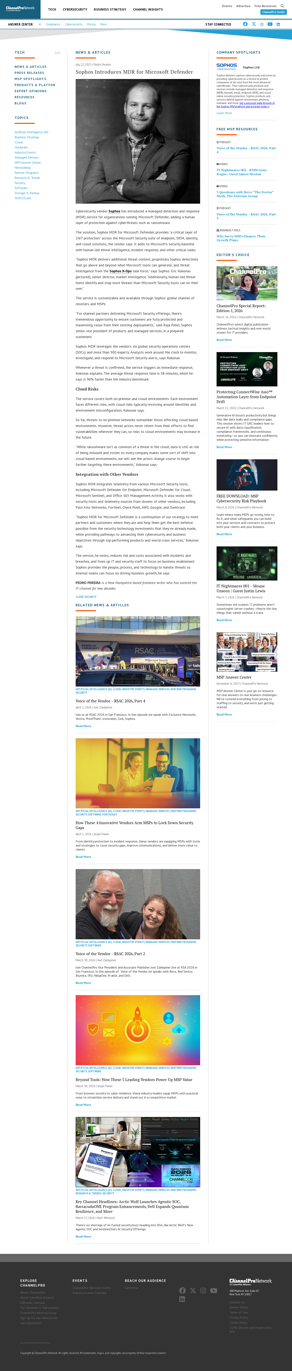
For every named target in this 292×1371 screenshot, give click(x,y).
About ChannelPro (32, 1292)
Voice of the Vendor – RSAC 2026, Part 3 (246, 216)
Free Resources (265, 6)
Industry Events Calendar (90, 1293)
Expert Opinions (31, 91)
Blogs (21, 103)
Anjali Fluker (101, 834)
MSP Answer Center (28, 162)
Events (227, 6)
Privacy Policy (239, 1317)
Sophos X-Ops (121, 271)
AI (40, 24)
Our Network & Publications (39, 1308)
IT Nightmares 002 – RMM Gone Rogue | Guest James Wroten (242, 172)
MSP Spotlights (30, 79)
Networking (22, 167)
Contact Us (237, 1302)
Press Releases (29, 73)
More (103, 24)
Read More (83, 726)
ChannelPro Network (251, 317)
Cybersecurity (75, 9)
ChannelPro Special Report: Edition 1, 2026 (241, 308)
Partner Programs (27, 173)
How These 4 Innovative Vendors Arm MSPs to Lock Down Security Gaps (134, 825)
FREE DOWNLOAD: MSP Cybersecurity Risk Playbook (241, 498)
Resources (25, 97)
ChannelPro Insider (273, 12)
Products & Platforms (38, 85)
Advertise (243, 6)
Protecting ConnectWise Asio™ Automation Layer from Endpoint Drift (246, 396)
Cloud (19, 142)
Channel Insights (148, 9)
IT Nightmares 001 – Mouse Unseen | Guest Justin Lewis (241, 588)
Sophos (114, 211)
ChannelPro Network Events (92, 1288)
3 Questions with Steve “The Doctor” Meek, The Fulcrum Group (245, 194)
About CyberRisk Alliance (37, 1297)
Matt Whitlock (106, 1218)
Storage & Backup (27, 193)
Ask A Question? (31, 1323)
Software (21, 188)
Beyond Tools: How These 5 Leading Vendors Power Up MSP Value (134, 1079)
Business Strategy (110, 9)
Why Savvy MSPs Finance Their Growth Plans (241, 238)
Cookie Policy (238, 1322)
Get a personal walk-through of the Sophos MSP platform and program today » (246, 104)
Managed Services (27, 157)
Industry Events (25, 152)
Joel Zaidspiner (103, 707)
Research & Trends (27, 178)
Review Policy (239, 1307)
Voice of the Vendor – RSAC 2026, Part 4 (110, 700)
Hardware (21, 147)
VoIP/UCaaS (23, 198)
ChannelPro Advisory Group (38, 1313)
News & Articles (31, 67)
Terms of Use (239, 1312)
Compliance (53, 24)
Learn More (224, 113)
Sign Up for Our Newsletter (39, 1318)
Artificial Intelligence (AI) (31, 132)
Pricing (91, 24)
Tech (52, 9)
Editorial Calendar (32, 1303)
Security (20, 183)
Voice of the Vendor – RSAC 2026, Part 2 (110, 953)
